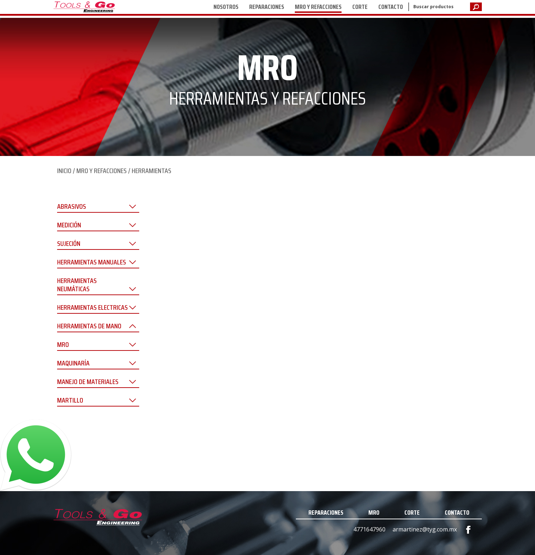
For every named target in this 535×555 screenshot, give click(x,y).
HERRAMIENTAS (151, 170)
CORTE (360, 7)
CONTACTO (390, 7)
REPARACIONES (266, 7)
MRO (373, 513)
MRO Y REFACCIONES (318, 7)
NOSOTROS (225, 7)
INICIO (64, 170)
